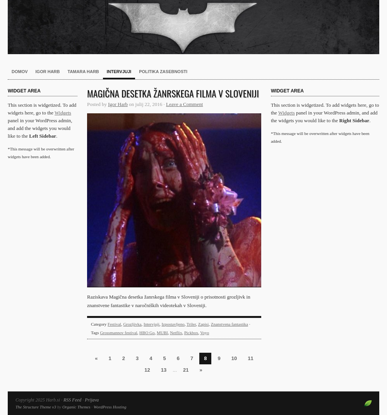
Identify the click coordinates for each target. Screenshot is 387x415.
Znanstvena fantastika (229, 324)
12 (147, 370)
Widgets (63, 113)
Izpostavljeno (172, 324)
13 (163, 370)
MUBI (162, 332)
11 (250, 358)
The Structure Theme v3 (35, 407)
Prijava (92, 400)
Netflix (176, 332)
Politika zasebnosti (163, 71)
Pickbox (191, 332)
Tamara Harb (83, 71)
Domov (20, 71)
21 (185, 370)
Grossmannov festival (118, 332)
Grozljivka (132, 324)
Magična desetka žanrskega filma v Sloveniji (173, 93)
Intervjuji (119, 71)
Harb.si (193, 27)
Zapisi (203, 324)
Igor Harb (48, 71)
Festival (114, 324)
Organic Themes (76, 407)
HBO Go (146, 332)
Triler (191, 324)
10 (234, 358)
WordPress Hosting (110, 407)
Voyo (204, 332)
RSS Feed (72, 400)
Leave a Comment (184, 104)
